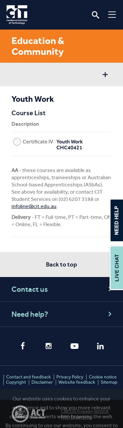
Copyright (16, 382)
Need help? (62, 314)
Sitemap (109, 382)
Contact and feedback (28, 377)
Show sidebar (105, 75)
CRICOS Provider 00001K (85, 411)
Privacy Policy (69, 377)
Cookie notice (103, 377)
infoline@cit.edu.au (33, 206)
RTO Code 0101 (76, 417)
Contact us (62, 289)
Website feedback (76, 382)
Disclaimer (42, 382)
